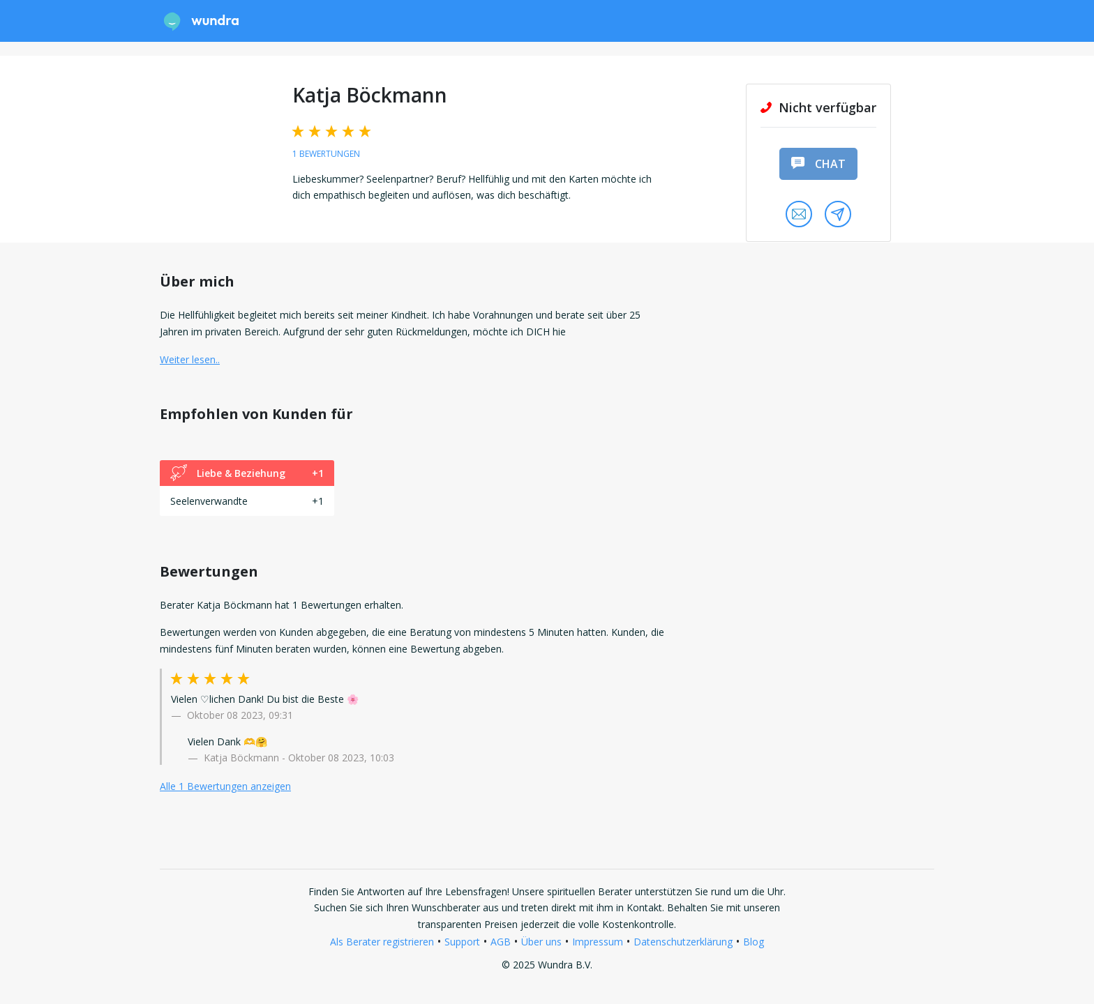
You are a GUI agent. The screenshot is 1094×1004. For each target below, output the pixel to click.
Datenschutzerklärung (683, 941)
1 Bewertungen (326, 154)
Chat (818, 164)
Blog (753, 941)
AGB (500, 941)
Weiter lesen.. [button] (190, 359)
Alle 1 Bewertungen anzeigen (225, 786)
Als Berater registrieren (382, 941)
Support (462, 941)
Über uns (541, 941)
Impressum (597, 941)
